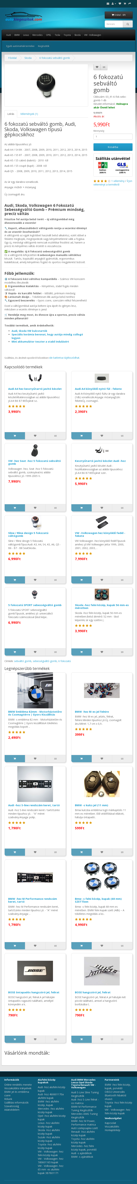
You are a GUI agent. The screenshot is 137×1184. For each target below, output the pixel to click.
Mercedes (37, 34)
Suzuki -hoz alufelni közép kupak (49, 1139)
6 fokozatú (64, 661)
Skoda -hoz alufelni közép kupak (49, 1131)
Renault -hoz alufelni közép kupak (83, 1133)
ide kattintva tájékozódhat (64, 357)
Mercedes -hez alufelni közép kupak (51, 1110)
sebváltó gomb (22, 661)
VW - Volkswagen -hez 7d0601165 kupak (50, 1160)
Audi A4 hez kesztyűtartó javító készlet (35, 388)
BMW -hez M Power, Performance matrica (83, 1122)
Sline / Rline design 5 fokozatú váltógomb (28, 534)
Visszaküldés (112, 1126)
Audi (8, 34)
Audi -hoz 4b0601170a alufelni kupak (51, 1096)
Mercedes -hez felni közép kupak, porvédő (84, 1147)
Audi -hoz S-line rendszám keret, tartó (34, 805)
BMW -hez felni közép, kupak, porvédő (118, 1086)
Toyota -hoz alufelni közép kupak (49, 1146)
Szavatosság (11, 1106)
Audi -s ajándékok (81, 1153)
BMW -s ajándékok (82, 1156)
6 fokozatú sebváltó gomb (54, 58)
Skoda (77, 34)
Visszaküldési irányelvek (17, 1088)
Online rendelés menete (18, 1084)
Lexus (26, 34)
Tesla (57, 34)
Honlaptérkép (112, 1130)
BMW (17, 34)
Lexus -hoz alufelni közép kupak (48, 1124)
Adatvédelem (11, 1109)
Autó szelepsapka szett (84, 1128)
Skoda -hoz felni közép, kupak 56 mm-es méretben (102, 606)
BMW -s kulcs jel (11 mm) (91, 805)
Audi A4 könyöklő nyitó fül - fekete (98, 388)
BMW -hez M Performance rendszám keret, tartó (32, 900)
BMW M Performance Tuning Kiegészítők (84, 1108)
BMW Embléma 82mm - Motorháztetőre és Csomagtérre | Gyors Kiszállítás (35, 713)
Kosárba (113, 147)
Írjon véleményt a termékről (112, 182)
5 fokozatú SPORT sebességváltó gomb (35, 605)
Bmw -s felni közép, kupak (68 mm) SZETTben (98, 900)
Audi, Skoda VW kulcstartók (29, 331)
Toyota (67, 34)
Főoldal (12, 58)
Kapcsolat (110, 1123)
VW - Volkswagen (92, 34)
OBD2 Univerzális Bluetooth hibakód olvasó (115, 1095)
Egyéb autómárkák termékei (20, 46)
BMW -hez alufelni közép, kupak (48, 1103)
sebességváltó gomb (45, 661)
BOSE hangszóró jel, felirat (93, 992)
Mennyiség (98, 130)
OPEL (48, 34)
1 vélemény (118, 181)
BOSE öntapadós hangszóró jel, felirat (33, 992)
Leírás (10, 114)
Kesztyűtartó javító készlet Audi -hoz (100, 461)
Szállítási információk (16, 1102)
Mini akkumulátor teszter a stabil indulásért (40, 341)
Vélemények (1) (29, 114)
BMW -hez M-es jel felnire (92, 711)
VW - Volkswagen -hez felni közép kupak (50, 1153)
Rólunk (8, 1099)
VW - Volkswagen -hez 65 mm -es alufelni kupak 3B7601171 (50, 1169)
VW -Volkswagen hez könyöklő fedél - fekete (100, 534)
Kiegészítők (43, 46)
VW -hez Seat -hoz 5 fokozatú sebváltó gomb (34, 462)
